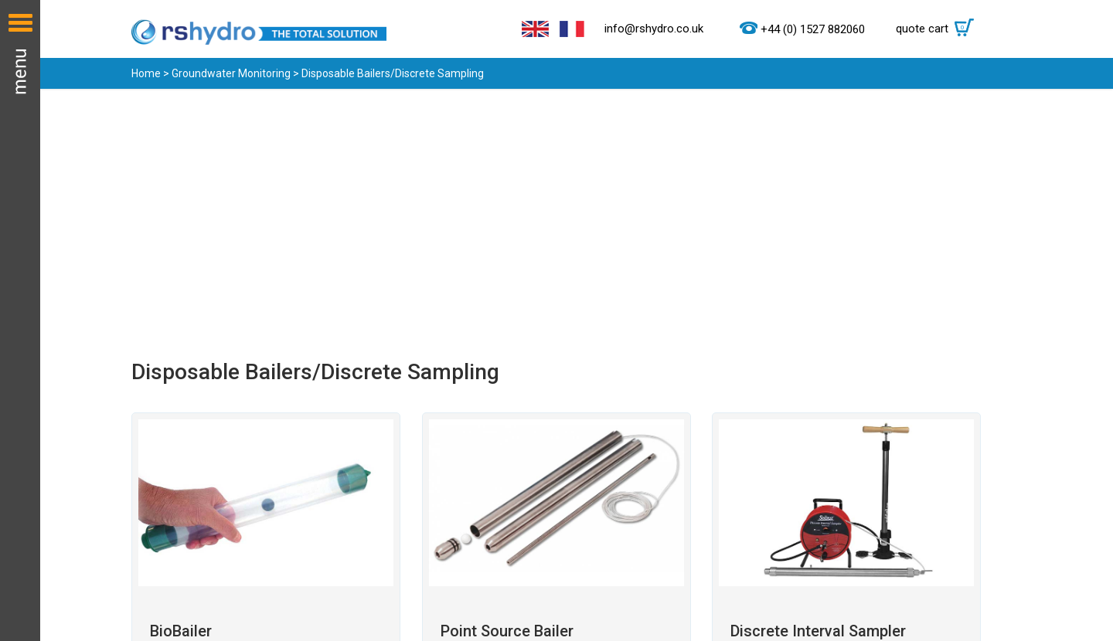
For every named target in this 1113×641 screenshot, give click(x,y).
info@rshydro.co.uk (653, 29)
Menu (20, 320)
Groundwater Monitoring (231, 73)
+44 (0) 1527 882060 (813, 29)
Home (146, 73)
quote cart (939, 28)
